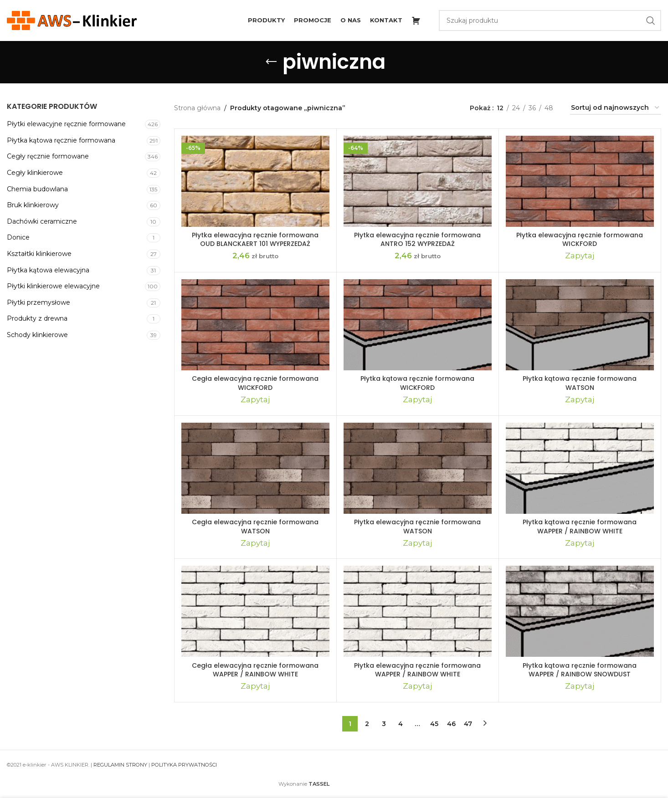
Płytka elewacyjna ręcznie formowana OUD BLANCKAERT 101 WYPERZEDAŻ (255, 239)
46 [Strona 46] (451, 724)
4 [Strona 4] (400, 724)
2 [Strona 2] (367, 724)
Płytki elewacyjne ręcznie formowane (66, 124)
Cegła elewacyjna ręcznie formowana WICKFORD (255, 383)
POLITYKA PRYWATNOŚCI (184, 765)
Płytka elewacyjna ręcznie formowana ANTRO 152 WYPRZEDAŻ (417, 239)
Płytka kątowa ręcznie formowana (61, 140)
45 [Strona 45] (434, 724)
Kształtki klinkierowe (39, 254)
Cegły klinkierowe (35, 173)
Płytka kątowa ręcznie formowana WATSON (580, 383)
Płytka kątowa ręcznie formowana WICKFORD (417, 383)
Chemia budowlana (37, 189)
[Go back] (271, 62)
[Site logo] (72, 20)
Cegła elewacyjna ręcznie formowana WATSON (255, 526)
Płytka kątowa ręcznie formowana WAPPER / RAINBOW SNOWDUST (580, 670)
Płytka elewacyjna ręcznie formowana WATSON (417, 526)
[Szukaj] (550, 20)
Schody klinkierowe (37, 335)
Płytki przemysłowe (38, 302)
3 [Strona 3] (384, 724)
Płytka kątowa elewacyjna (48, 270)
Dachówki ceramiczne (42, 221)
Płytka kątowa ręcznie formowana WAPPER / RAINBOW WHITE (580, 526)
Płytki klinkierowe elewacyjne (53, 286)
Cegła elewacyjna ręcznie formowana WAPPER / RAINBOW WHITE (255, 670)
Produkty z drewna (37, 318)
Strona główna (197, 108)
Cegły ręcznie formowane (48, 156)
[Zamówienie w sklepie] (615, 108)
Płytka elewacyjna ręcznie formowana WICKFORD (579, 239)
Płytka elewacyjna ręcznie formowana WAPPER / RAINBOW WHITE (417, 670)
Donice (18, 237)
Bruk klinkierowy (33, 205)
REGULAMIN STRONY (120, 765)
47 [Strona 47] (468, 724)
